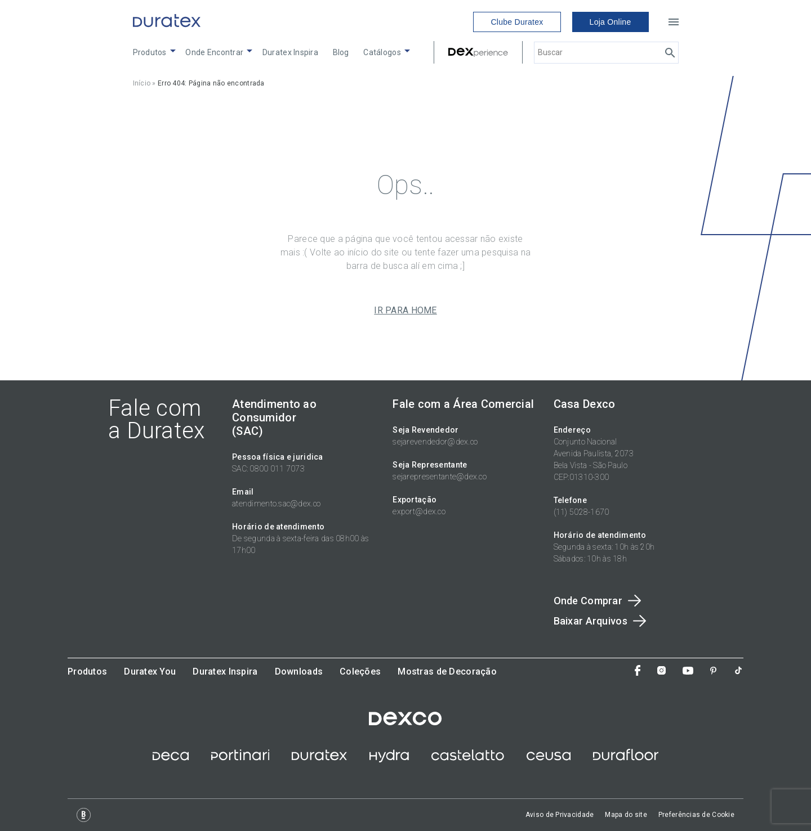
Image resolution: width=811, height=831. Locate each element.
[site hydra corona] (389, 759)
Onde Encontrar (214, 52)
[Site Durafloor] (625, 759)
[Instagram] (661, 671)
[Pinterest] (713, 672)
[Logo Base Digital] (84, 815)
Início (142, 83)
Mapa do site (626, 815)
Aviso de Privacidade (559, 815)
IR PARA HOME (405, 311)
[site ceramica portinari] (240, 759)
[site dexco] (405, 722)
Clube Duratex (517, 21)
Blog (341, 52)
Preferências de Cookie (696, 815)
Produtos (150, 52)
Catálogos (382, 52)
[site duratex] (319, 759)
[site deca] (171, 759)
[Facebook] (637, 671)
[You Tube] (688, 672)
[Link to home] (166, 22)
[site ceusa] (549, 759)
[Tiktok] (738, 671)
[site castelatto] (467, 759)
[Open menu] (674, 22)
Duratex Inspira (290, 52)
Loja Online (610, 21)
